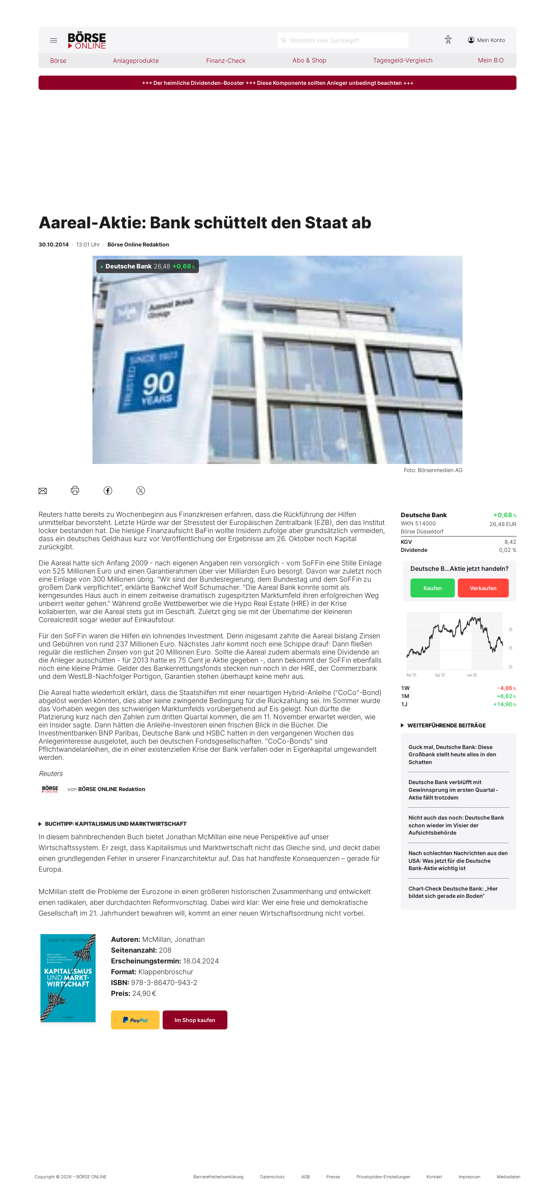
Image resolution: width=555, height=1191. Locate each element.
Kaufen (433, 588)
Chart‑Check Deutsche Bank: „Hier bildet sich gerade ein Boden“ (453, 892)
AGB (305, 1176)
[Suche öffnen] (343, 40)
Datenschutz (272, 1176)
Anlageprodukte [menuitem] (136, 60)
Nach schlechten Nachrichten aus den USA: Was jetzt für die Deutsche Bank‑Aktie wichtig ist (458, 860)
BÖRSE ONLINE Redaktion (111, 789)
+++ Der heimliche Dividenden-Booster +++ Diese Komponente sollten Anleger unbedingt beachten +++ (278, 82)
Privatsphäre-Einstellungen (383, 1176)
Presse (333, 1176)
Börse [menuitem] (58, 60)
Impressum (469, 1176)
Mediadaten (508, 1176)
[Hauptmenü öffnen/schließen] (53, 40)
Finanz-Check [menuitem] (226, 60)
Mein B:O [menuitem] (491, 60)
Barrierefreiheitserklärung (218, 1176)
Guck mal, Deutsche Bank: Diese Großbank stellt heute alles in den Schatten (452, 754)
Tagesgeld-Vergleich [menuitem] (402, 60)
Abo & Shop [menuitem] (309, 60)
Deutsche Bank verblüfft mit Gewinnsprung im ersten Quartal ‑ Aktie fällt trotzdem (453, 789)
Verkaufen (483, 588)
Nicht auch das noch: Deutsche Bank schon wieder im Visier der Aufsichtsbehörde (456, 825)
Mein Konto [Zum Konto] (486, 40)
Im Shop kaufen (195, 1020)
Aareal (61, 563)
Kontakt (434, 1176)
